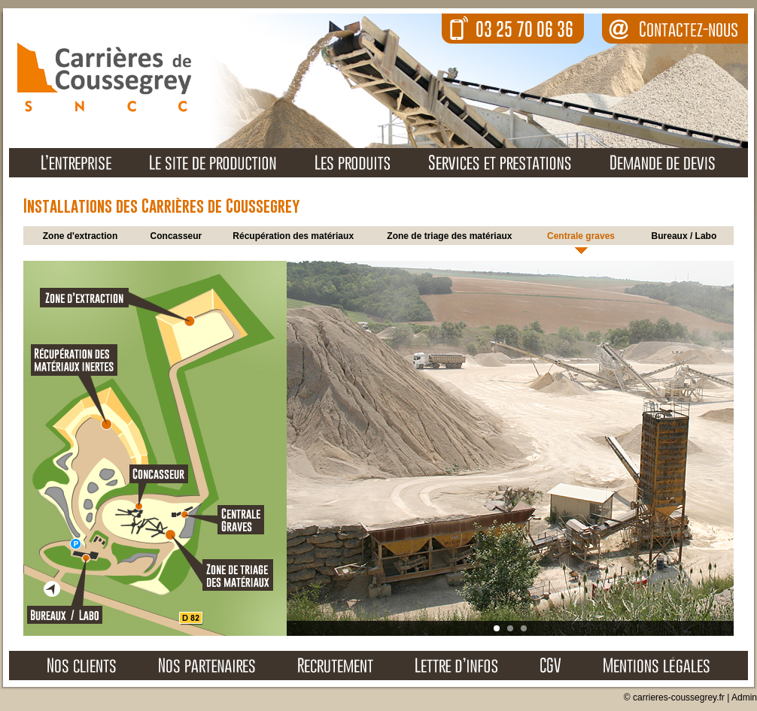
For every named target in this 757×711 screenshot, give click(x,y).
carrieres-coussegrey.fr (679, 697)
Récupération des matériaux (293, 236)
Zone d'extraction (80, 236)
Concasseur (176, 236)
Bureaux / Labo (684, 236)
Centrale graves (581, 236)
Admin (744, 697)
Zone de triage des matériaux (449, 236)
